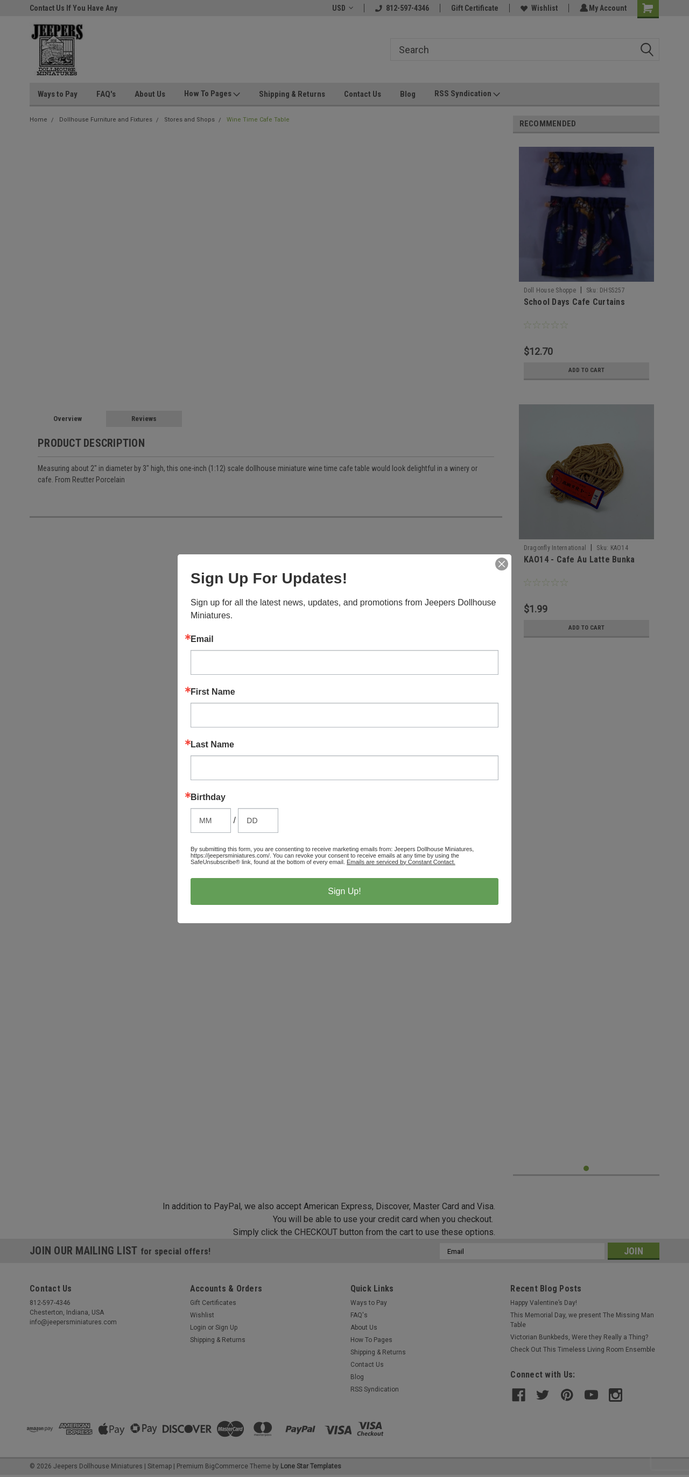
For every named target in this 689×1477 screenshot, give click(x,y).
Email (202, 639)
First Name (213, 692)
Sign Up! (344, 891)
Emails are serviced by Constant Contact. (401, 862)
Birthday (208, 797)
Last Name (212, 744)
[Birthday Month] (211, 820)
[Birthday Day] (258, 820)
